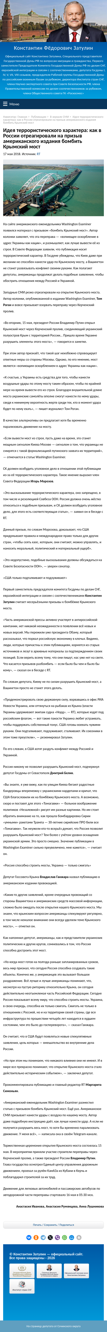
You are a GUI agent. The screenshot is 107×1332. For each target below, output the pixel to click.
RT (38, 154)
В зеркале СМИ (59, 117)
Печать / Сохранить (45, 1225)
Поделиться (66, 1224)
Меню (5, 104)
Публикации (38, 117)
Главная (22, 117)
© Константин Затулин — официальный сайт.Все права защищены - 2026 (46, 1256)
